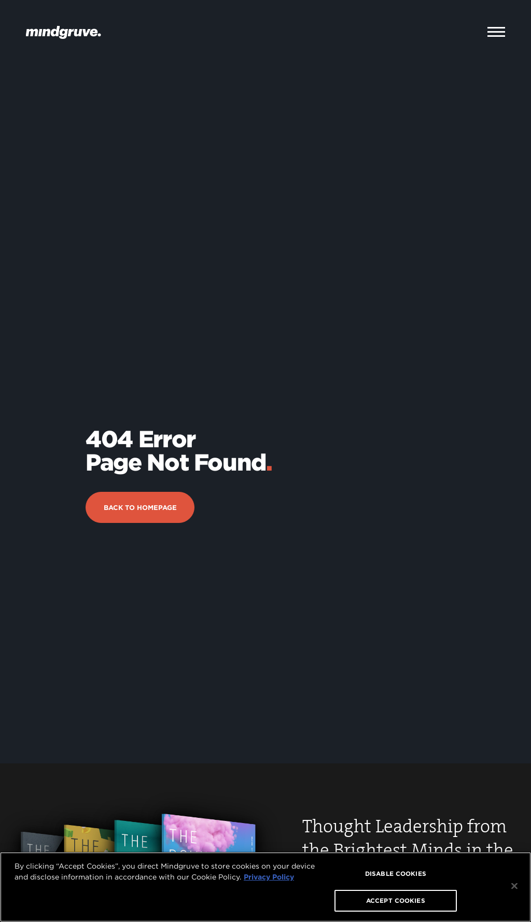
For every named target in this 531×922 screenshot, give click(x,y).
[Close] (514, 886)
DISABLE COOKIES (395, 873)
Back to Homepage (140, 475)
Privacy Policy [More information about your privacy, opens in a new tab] (269, 877)
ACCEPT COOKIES (395, 900)
